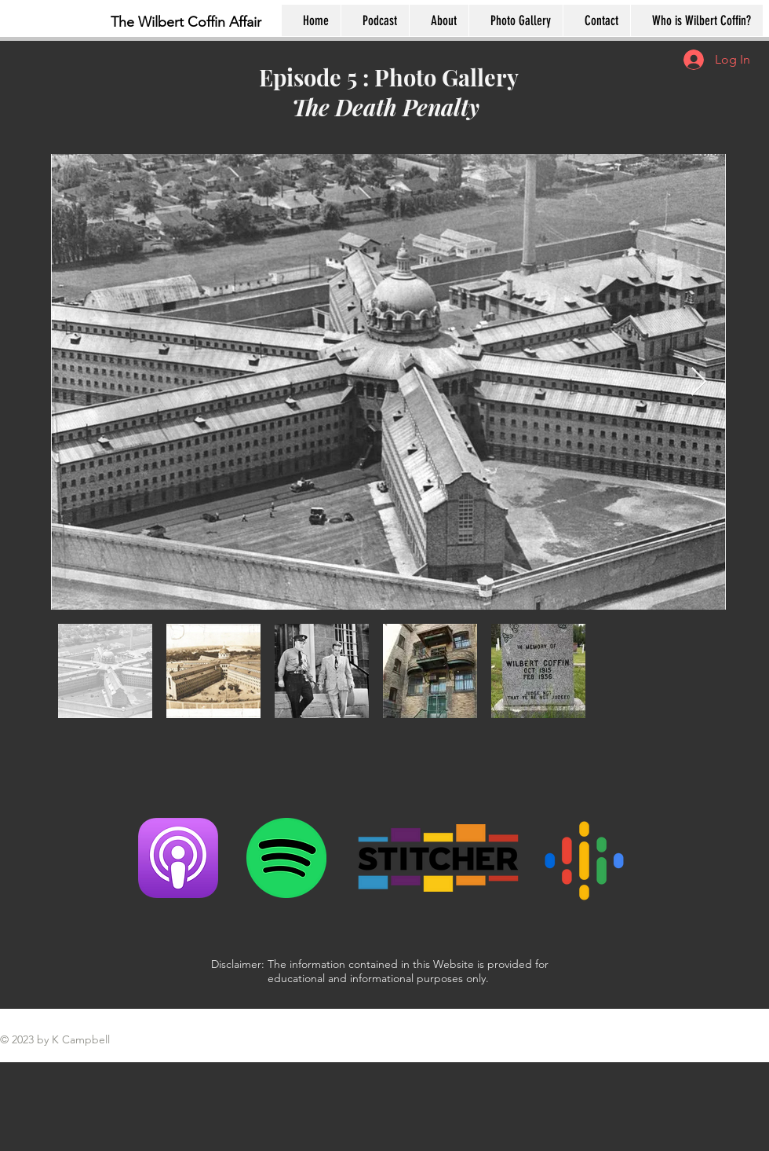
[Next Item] (699, 382)
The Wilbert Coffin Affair (186, 22)
